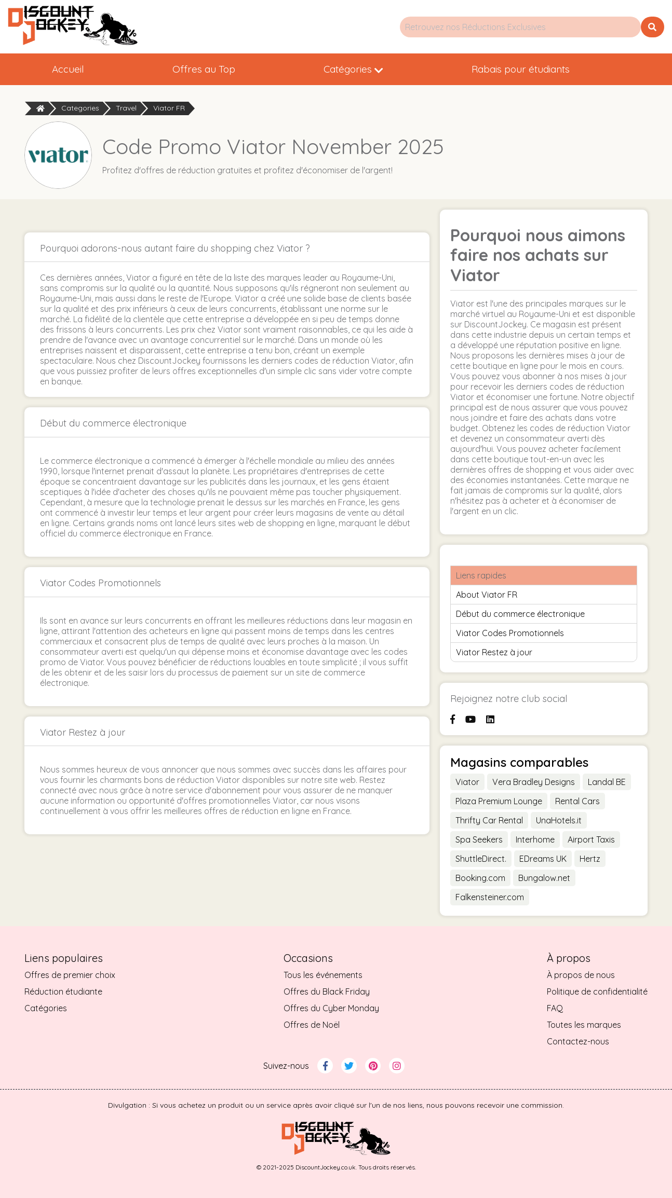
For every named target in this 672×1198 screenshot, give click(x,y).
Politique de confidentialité (597, 991)
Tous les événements (323, 975)
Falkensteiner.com (489, 897)
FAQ (555, 1008)
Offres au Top (203, 69)
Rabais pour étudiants (521, 69)
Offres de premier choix (69, 975)
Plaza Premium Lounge (498, 801)
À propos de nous (581, 975)
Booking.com (480, 878)
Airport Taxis (591, 839)
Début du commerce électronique (520, 614)
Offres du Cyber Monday (331, 1008)
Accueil (68, 69)
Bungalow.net (544, 878)
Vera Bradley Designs (533, 782)
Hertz (590, 858)
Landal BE (607, 782)
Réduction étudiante (63, 991)
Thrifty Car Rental (489, 820)
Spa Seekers (479, 839)
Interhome (535, 839)
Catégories (353, 69)
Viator (467, 782)
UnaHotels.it (559, 820)
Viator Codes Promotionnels (510, 633)
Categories (80, 108)
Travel (126, 108)
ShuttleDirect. (480, 858)
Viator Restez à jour (494, 652)
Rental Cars (577, 801)
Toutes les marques (584, 1025)
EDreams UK (543, 858)
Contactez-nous (578, 1041)
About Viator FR (486, 594)
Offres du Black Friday (327, 991)
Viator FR (169, 108)
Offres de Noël (312, 1025)
